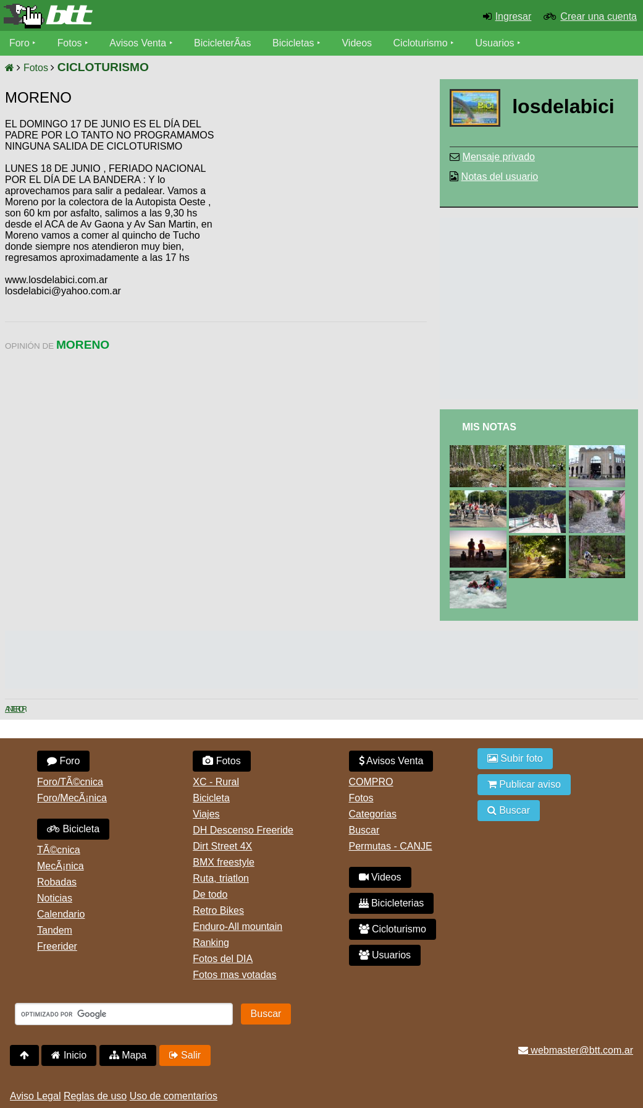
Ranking (211, 942)
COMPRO (371, 782)
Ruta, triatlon (221, 878)
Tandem (54, 930)
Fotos (69, 43)
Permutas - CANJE (390, 846)
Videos (357, 43)
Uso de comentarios (173, 1096)
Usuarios (495, 43)
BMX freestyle (223, 862)
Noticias (54, 898)
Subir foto (515, 758)
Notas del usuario (500, 176)
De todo (210, 894)
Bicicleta (73, 829)
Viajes (206, 814)
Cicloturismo (420, 43)
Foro (19, 43)
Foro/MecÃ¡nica (72, 798)
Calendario (61, 914)
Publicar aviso (524, 784)
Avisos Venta (138, 43)
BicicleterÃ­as (223, 43)
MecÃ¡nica (60, 866)
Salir (185, 1055)
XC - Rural (216, 782)
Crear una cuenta (598, 16)
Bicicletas (295, 43)
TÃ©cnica (58, 850)
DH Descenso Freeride (243, 830)
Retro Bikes (218, 910)
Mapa (127, 1055)
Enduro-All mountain (237, 926)
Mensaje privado (499, 156)
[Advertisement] (322, 213)
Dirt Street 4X (222, 846)
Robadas (57, 882)
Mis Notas (489, 427)
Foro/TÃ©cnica (70, 782)
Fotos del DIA (223, 958)
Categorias (373, 814)
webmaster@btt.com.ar (575, 1050)
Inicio (68, 1055)
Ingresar (513, 16)
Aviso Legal (35, 1096)
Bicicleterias (391, 903)
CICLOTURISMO (103, 67)
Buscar (364, 830)
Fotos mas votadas (234, 975)
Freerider (57, 946)
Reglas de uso (95, 1096)
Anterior (15, 709)
